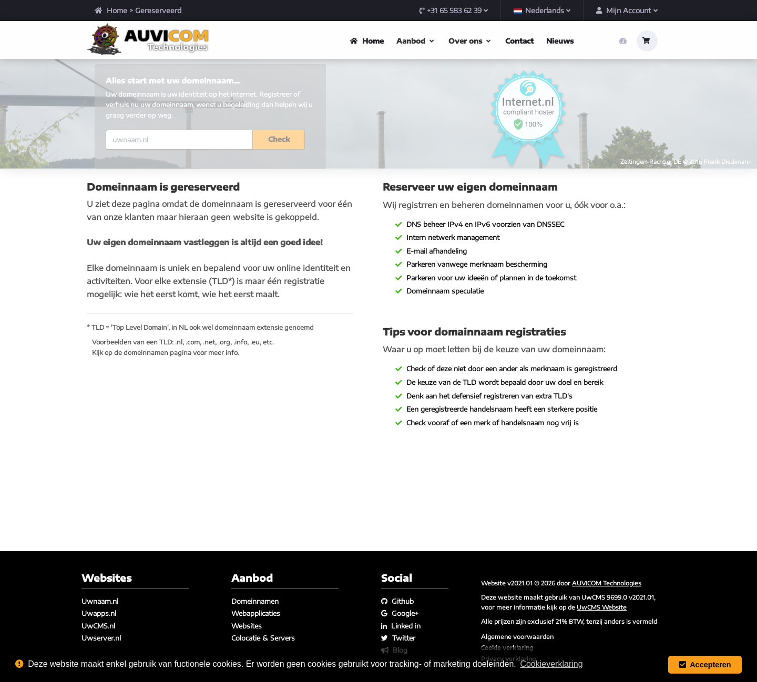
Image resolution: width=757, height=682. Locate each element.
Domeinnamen (255, 601)
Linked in (401, 626)
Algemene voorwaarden (517, 636)
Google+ (399, 614)
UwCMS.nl (98, 626)
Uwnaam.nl (99, 601)
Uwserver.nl (101, 638)
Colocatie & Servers (263, 638)
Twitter (398, 638)
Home (111, 10)
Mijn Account (627, 10)
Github (397, 601)
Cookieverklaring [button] (551, 663)
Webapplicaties (255, 614)
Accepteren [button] (705, 664)
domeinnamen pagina (157, 404)
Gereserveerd (158, 10)
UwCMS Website (602, 607)
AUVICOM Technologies (606, 582)
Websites (246, 626)
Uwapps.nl (98, 614)
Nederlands (542, 10)
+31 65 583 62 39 (454, 10)
